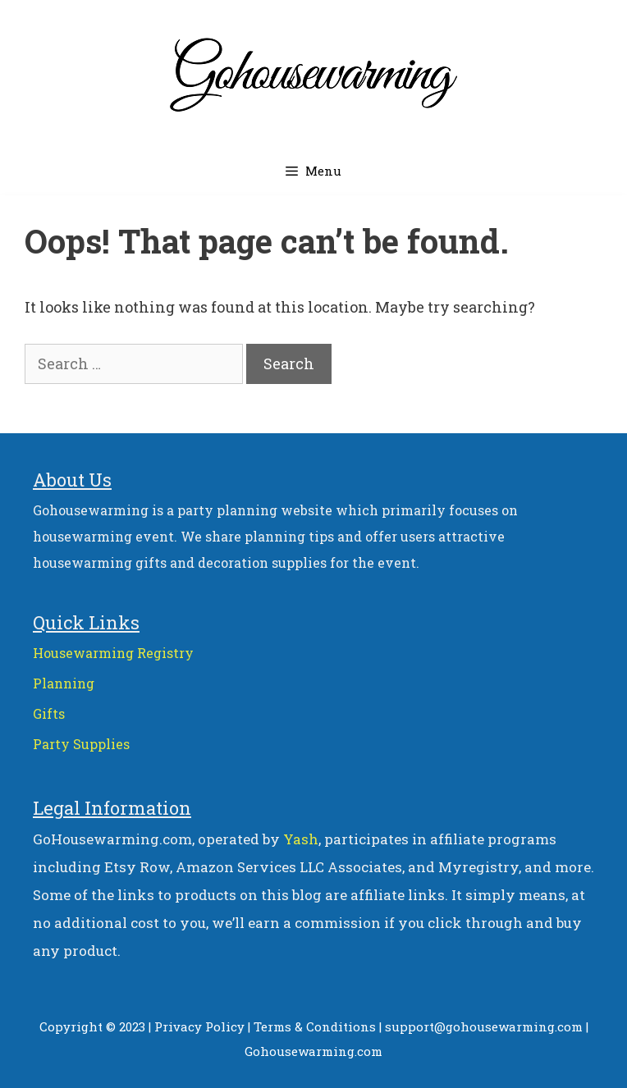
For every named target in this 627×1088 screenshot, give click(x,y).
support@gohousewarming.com (484, 1026)
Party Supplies (81, 743)
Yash (300, 839)
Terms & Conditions (315, 1026)
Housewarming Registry (113, 652)
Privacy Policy (199, 1026)
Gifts (49, 713)
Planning (63, 683)
